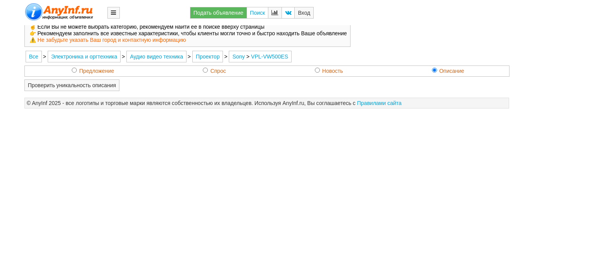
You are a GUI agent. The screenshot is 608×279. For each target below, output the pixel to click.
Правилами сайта (379, 103)
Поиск (257, 13)
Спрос (214, 70)
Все (33, 56)
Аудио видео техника (156, 56)
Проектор (208, 56)
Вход (304, 13)
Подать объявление (218, 13)
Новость (329, 70)
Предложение (93, 70)
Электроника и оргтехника (84, 56)
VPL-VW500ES (269, 56)
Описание (448, 70)
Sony (238, 56)
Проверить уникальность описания (72, 85)
